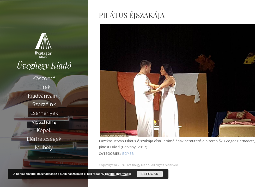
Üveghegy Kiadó (44, 65)
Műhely (44, 147)
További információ (118, 173)
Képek (44, 130)
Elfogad (150, 174)
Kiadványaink (44, 95)
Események (44, 112)
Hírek (44, 86)
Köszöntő (44, 78)
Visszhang (44, 121)
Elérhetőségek (44, 138)
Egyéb (128, 153)
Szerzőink (44, 104)
